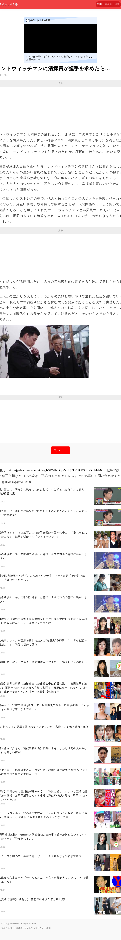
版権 (48, 928)
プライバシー (40, 928)
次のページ (60, 450)
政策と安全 (23, 928)
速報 (117, 4)
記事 (99, 4)
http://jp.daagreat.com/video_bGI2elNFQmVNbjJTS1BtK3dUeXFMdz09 (55, 470)
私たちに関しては (9, 928)
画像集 (108, 4)
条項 (31, 928)
